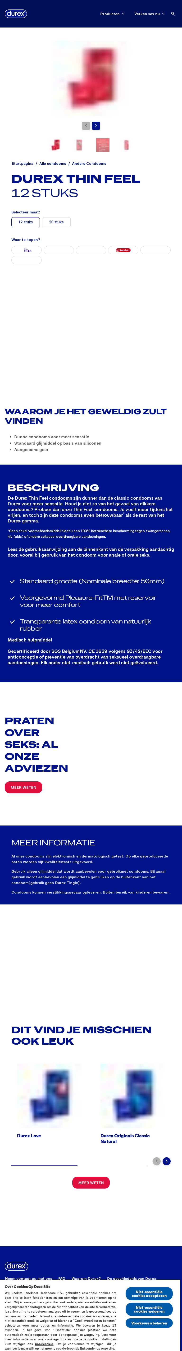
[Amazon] (91, 250)
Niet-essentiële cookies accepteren (149, 1293)
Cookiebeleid (44, 1344)
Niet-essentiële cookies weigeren (149, 1309)
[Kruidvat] (123, 250)
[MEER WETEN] (23, 787)
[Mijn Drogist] (26, 250)
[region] (90, 1315)
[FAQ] (62, 1278)
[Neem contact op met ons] (28, 1278)
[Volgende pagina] (96, 126)
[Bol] (59, 250)
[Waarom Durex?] (86, 1278)
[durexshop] (26, 260)
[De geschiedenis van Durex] (131, 1278)
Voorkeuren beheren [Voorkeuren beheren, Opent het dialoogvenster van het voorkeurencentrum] (149, 1323)
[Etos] (155, 250)
